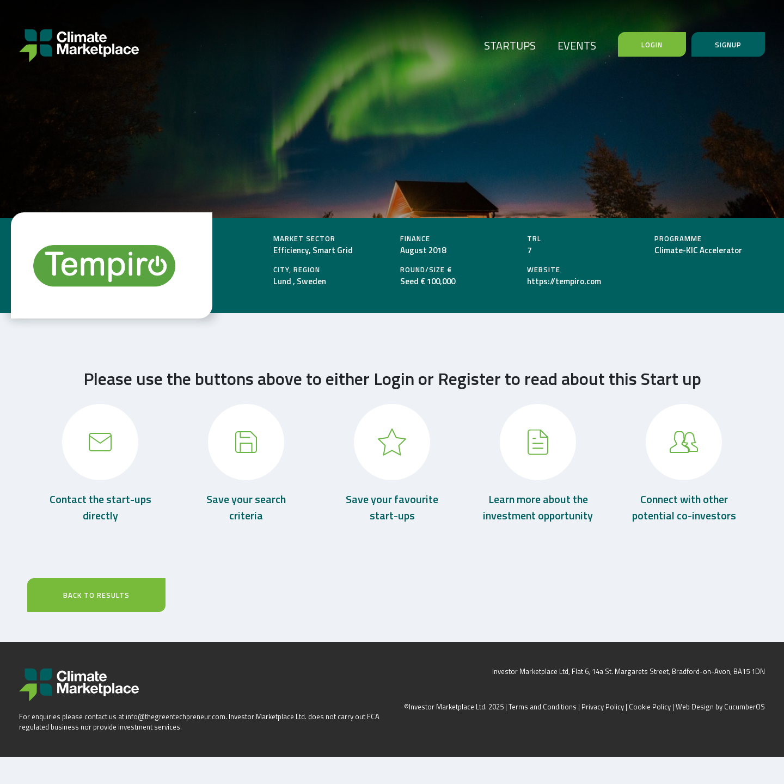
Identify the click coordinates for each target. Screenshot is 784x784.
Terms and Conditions (543, 706)
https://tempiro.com (564, 281)
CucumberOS (744, 706)
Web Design (695, 706)
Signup (728, 44)
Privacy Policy (602, 706)
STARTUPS (510, 45)
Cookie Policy (650, 706)
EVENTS (577, 45)
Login (652, 44)
